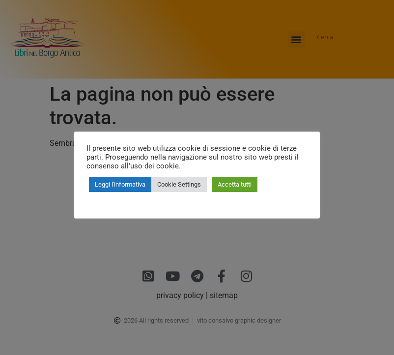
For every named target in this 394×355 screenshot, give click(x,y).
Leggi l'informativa (120, 184)
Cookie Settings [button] (179, 184)
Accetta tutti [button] (235, 184)
